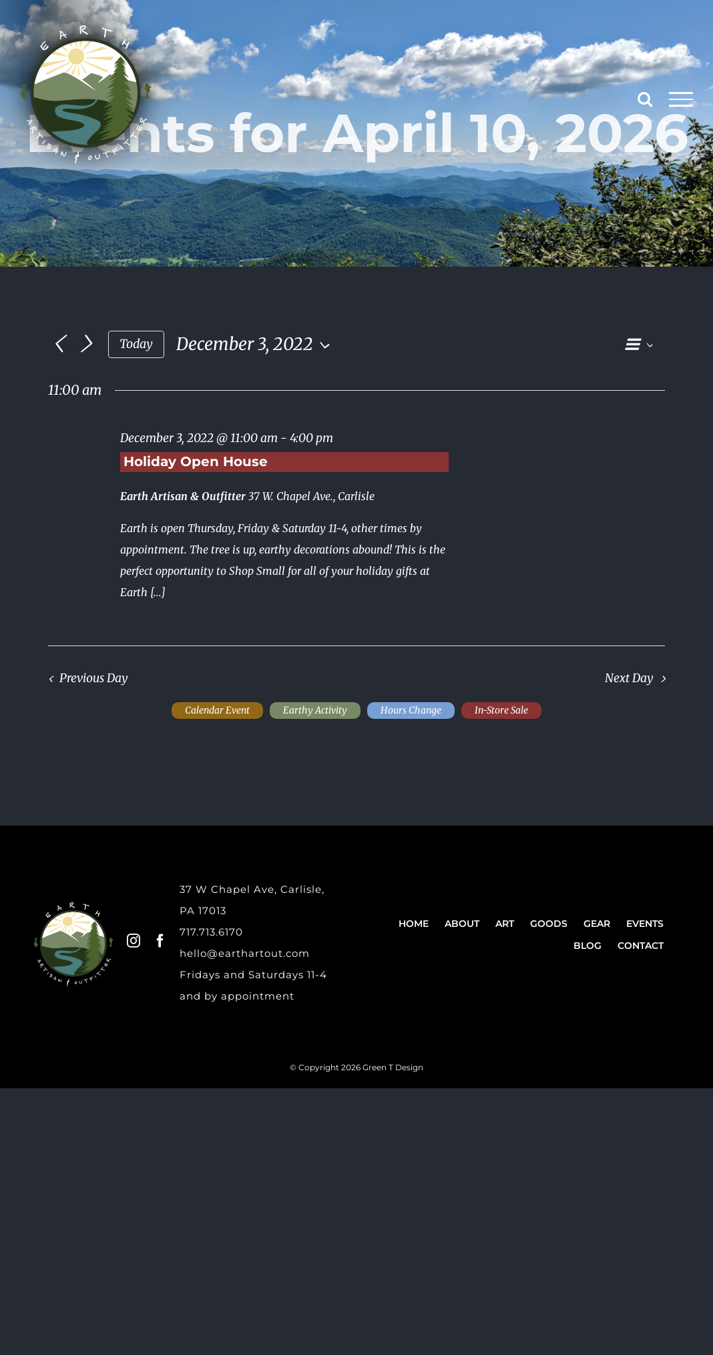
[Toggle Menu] (681, 99)
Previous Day (93, 678)
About (462, 924)
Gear (596, 924)
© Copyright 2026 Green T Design (356, 1067)
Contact (641, 946)
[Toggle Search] (645, 99)
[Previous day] (58, 344)
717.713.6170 (211, 932)
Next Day (629, 678)
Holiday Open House (196, 461)
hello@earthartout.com (245, 953)
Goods (548, 924)
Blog (587, 946)
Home (414, 924)
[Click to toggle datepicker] (256, 344)
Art (504, 924)
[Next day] (85, 344)
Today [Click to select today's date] (136, 343)
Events (645, 924)
